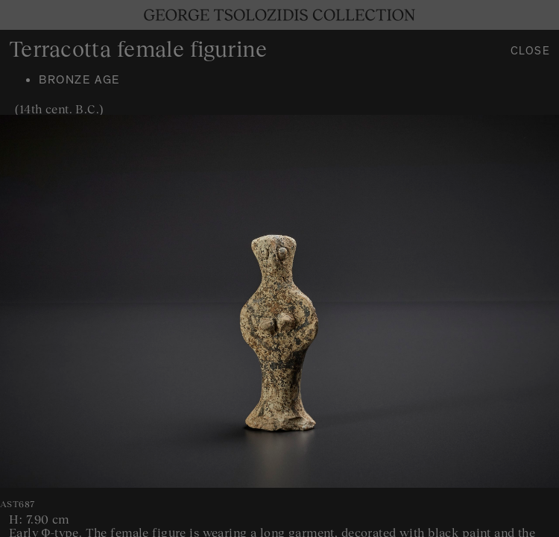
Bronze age (79, 81)
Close (531, 52)
